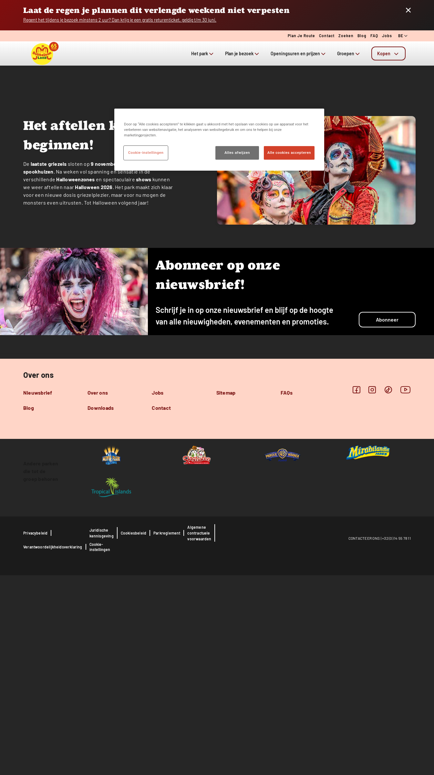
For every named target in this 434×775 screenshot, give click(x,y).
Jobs (387, 35)
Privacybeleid (35, 732)
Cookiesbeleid (133, 732)
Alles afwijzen (237, 152)
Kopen (388, 53)
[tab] (388, 53)
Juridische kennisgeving (101, 732)
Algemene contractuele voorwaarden (199, 733)
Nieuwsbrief (37, 592)
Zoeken (346, 35)
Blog (362, 35)
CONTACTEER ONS (364, 738)
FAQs (287, 592)
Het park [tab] (203, 53)
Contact (327, 35)
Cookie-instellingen (99, 746)
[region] (219, 140)
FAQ (374, 35)
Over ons (98, 592)
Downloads (101, 607)
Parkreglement (166, 732)
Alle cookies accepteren (289, 152)
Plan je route (301, 35)
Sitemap (226, 592)
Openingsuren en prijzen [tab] (299, 53)
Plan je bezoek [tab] (242, 53)
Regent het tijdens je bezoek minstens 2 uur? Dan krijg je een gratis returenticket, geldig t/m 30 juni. (119, 20)
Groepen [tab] (349, 53)
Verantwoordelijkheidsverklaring (52, 746)
